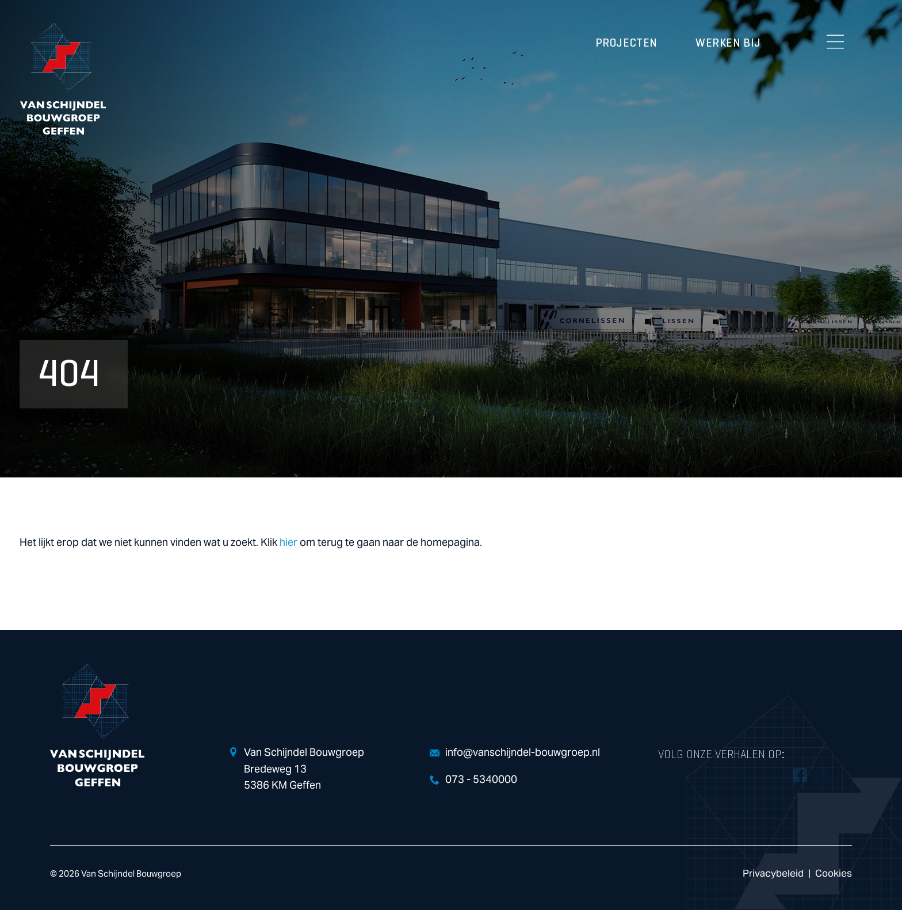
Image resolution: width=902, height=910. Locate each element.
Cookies (833, 873)
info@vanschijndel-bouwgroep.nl (522, 752)
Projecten (626, 43)
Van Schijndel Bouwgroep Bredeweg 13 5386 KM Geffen (304, 769)
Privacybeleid (773, 873)
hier (288, 542)
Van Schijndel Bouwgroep (63, 79)
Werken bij (728, 43)
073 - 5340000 (481, 779)
